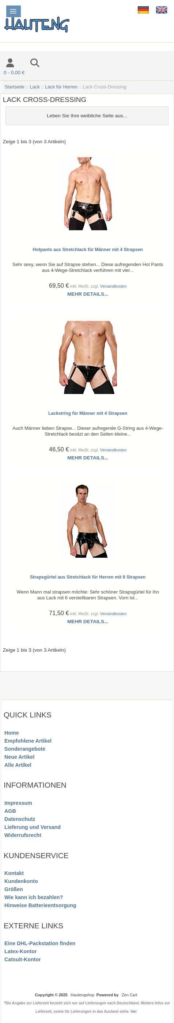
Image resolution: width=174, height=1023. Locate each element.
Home (11, 733)
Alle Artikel (17, 765)
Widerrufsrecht (22, 835)
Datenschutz (19, 819)
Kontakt (14, 873)
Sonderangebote (24, 749)
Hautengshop (82, 995)
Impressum (18, 803)
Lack (34, 87)
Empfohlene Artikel (28, 741)
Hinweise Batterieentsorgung (40, 905)
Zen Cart (129, 995)
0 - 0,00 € (14, 72)
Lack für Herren (61, 87)
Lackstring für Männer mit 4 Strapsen (87, 413)
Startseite (14, 87)
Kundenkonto (21, 881)
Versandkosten (113, 286)
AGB (10, 811)
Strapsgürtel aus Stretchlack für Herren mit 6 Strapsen (87, 577)
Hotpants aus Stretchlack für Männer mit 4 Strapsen (88, 249)
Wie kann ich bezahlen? (33, 897)
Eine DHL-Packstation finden (39, 943)
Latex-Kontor (20, 951)
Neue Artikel (19, 757)
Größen (13, 889)
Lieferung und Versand (32, 827)
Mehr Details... (87, 294)
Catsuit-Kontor (22, 959)
